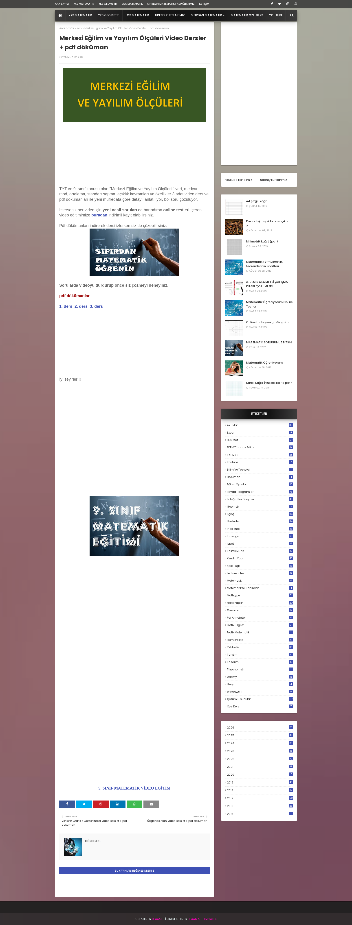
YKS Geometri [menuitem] (108, 15)
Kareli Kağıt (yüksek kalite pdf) (269, 383)
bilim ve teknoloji (260, 469)
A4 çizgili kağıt (257, 201)
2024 (260, 743)
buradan (99, 215)
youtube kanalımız (238, 180)
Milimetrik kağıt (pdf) (262, 241)
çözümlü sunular (260, 699)
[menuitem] (60, 15)
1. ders (65, 306)
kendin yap (260, 558)
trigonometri (260, 669)
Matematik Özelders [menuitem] (247, 15)
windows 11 (260, 692)
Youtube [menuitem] (276, 15)
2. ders (81, 306)
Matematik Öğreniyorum (264, 362)
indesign (260, 536)
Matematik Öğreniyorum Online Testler (269, 304)
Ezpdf (260, 432)
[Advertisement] (134, 155)
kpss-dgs (260, 566)
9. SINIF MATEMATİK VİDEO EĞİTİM (135, 788)
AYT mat (260, 425)
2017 (260, 798)
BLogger (158, 919)
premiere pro (260, 640)
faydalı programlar (260, 492)
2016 (260, 806)
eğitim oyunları (260, 484)
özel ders (260, 706)
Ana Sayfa (66, 28)
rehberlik (260, 647)
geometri (260, 506)
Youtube (260, 462)
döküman (260, 477)
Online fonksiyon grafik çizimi (267, 322)
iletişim (204, 4)
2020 (260, 774)
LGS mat (260, 440)
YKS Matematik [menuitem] (80, 15)
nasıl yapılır (260, 603)
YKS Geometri (108, 4)
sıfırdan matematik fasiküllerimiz (171, 4)
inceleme (260, 529)
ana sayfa (62, 4)
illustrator (260, 521)
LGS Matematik (132, 4)
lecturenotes (260, 573)
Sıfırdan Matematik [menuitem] (206, 15)
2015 (260, 814)
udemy (260, 677)
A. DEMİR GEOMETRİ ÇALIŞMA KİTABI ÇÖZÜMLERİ (267, 284)
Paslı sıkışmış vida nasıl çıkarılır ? (269, 223)
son (79, 28)
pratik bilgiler (260, 625)
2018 (260, 790)
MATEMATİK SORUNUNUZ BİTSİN (269, 342)
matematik (260, 581)
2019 (260, 782)
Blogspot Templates (202, 919)
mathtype (260, 595)
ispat (260, 544)
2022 (260, 759)
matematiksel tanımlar (260, 588)
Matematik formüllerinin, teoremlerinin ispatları (264, 264)
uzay (260, 684)
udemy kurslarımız (273, 180)
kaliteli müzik (260, 551)
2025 (260, 735)
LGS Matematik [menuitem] (137, 15)
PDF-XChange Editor (260, 447)
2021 (260, 767)
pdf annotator (260, 618)
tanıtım (260, 655)
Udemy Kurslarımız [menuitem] (170, 15)
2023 (260, 751)
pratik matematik (260, 632)
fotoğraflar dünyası (260, 499)
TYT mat (260, 455)
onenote (260, 610)
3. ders (96, 306)
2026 (260, 727)
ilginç (260, 514)
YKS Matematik (83, 4)
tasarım (260, 662)
